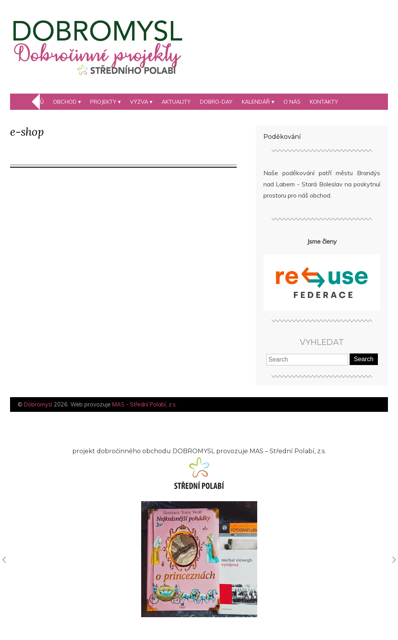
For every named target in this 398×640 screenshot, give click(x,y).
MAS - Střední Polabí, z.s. (144, 404)
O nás (292, 101)
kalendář (256, 101)
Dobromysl (38, 404)
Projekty (103, 101)
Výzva (139, 101)
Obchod (65, 101)
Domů (35, 101)
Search (364, 359)
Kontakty (324, 101)
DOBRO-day (216, 101)
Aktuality (176, 101)
